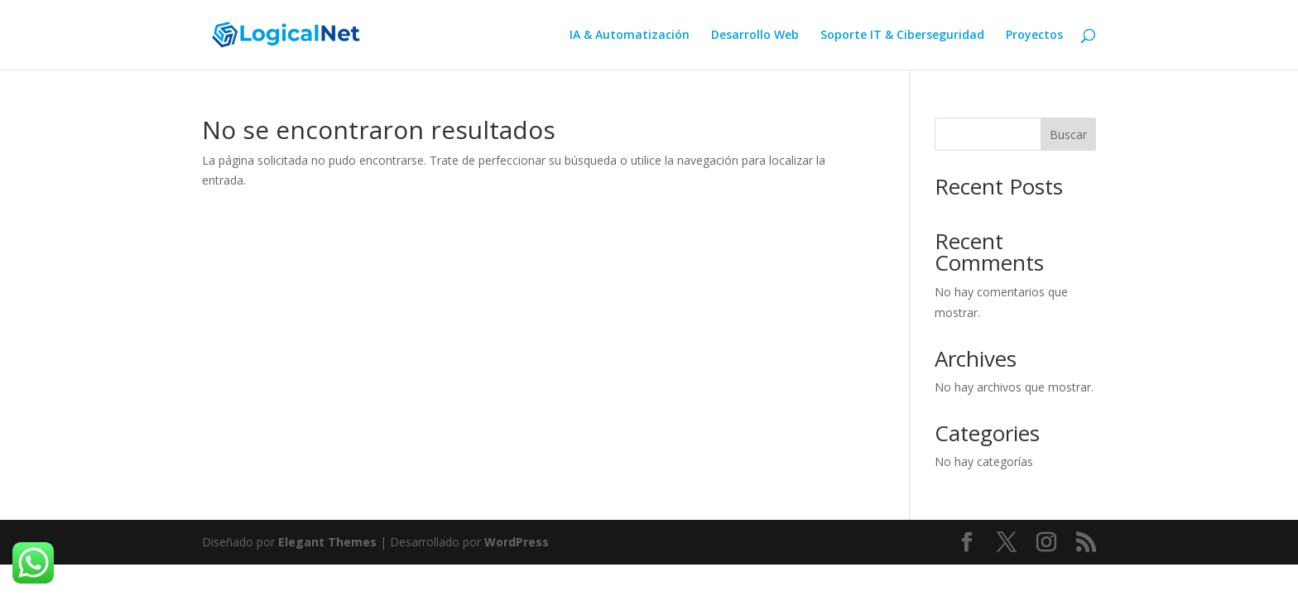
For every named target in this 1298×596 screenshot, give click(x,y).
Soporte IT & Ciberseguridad (902, 35)
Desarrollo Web (755, 35)
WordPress (516, 542)
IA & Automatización (630, 35)
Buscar (1068, 134)
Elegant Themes (327, 542)
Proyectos (1034, 35)
